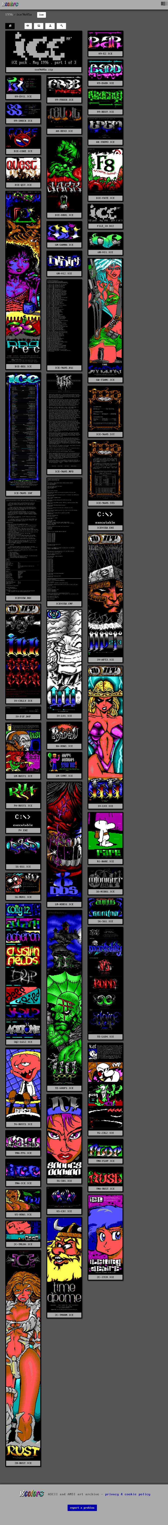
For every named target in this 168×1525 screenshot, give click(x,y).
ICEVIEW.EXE (105, 527)
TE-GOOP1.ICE (64, 1088)
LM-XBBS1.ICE (64, 904)
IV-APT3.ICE (105, 659)
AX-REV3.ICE (64, 131)
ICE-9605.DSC (64, 367)
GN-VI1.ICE (105, 252)
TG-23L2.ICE (105, 1133)
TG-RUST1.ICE (23, 1124)
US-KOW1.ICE (23, 1214)
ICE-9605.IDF (23, 493)
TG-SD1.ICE (64, 1181)
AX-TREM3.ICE (105, 142)
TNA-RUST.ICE (105, 1188)
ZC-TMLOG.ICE (23, 1244)
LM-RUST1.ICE (23, 776)
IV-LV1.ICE (64, 716)
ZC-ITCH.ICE (105, 1277)
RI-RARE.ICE (105, 861)
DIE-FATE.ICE (105, 198)
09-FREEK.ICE (64, 99)
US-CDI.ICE (64, 1211)
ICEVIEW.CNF (64, 603)
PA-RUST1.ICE (23, 805)
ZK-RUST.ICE (23, 1463)
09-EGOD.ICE (105, 83)
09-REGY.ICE (105, 111)
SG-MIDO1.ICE (105, 891)
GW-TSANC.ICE (105, 380)
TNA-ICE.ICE (23, 1183)
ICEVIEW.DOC (23, 598)
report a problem (82, 1507)
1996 (9, 14)
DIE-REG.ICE (23, 366)
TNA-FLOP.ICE (105, 1161)
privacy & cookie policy (127, 1494)
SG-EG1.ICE (23, 866)
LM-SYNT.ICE (64, 776)
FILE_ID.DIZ (105, 226)
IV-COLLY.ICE (23, 700)
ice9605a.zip (44, 69)
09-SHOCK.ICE (23, 120)
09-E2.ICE (105, 53)
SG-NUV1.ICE (23, 897)
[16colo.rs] (10, 5)
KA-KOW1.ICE (64, 746)
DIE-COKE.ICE (23, 151)
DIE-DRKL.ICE (64, 215)
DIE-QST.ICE (23, 185)
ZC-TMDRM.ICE (64, 1315)
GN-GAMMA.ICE (64, 245)
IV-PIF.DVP (23, 716)
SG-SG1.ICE (105, 921)
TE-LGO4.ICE (105, 1036)
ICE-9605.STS (105, 503)
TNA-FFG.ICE (23, 1153)
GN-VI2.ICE (64, 273)
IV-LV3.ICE (105, 806)
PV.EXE (23, 830)
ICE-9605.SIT (105, 434)
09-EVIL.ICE (23, 96)
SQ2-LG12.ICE (23, 1042)
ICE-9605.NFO (64, 471)
